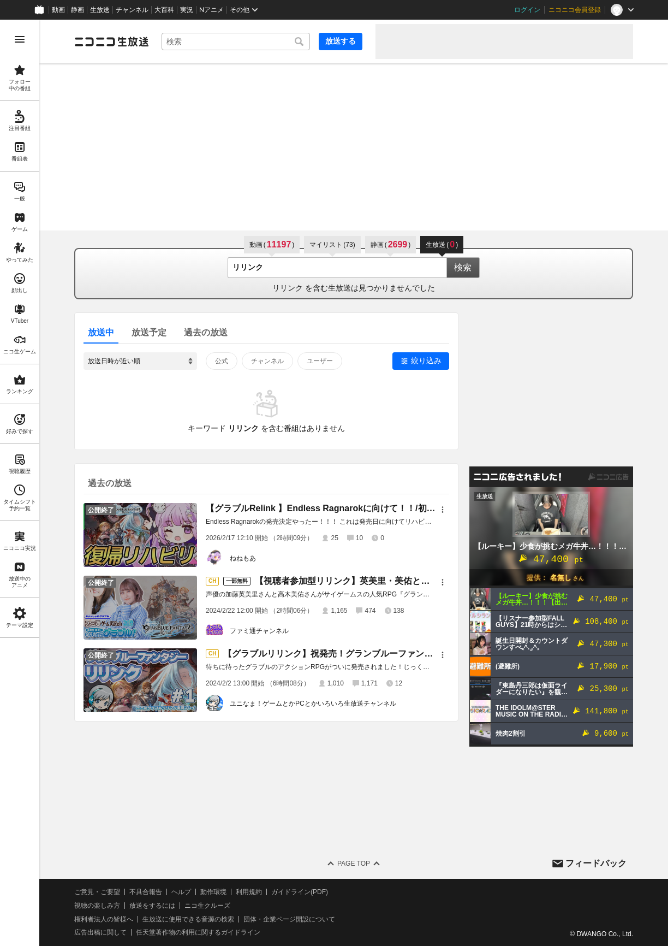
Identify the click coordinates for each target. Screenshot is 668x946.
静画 (77, 10)
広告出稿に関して (100, 932)
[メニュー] (442, 509)
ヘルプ (181, 892)
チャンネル (132, 10)
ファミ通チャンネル (259, 631)
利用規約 (249, 892)
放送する (340, 41)
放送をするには (152, 905)
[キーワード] (236, 41)
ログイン (527, 10)
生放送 (100, 10)
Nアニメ (211, 10)
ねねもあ (243, 558)
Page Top (353, 863)
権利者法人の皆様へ (103, 919)
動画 (58, 10)
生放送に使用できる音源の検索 (188, 919)
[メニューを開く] (20, 39)
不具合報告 (145, 892)
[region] (19, 483)
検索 (463, 267)
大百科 (164, 10)
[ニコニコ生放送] (111, 41)
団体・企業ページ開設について (289, 919)
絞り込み (426, 360)
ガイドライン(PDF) (299, 892)
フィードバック (596, 863)
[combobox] (236, 41)
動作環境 (213, 892)
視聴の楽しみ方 (97, 905)
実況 (186, 10)
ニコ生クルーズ (207, 905)
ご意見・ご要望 (97, 892)
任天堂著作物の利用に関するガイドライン (198, 932)
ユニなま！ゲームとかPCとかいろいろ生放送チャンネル (313, 703)
